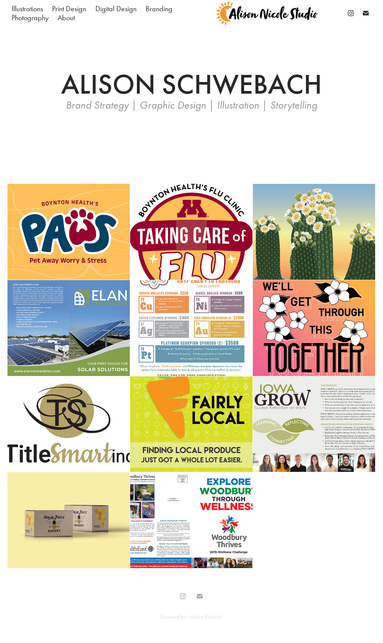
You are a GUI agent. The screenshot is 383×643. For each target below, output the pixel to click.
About (66, 17)
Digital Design (116, 8)
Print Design (69, 8)
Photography (30, 17)
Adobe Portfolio (205, 616)
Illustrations (27, 8)
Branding (158, 8)
